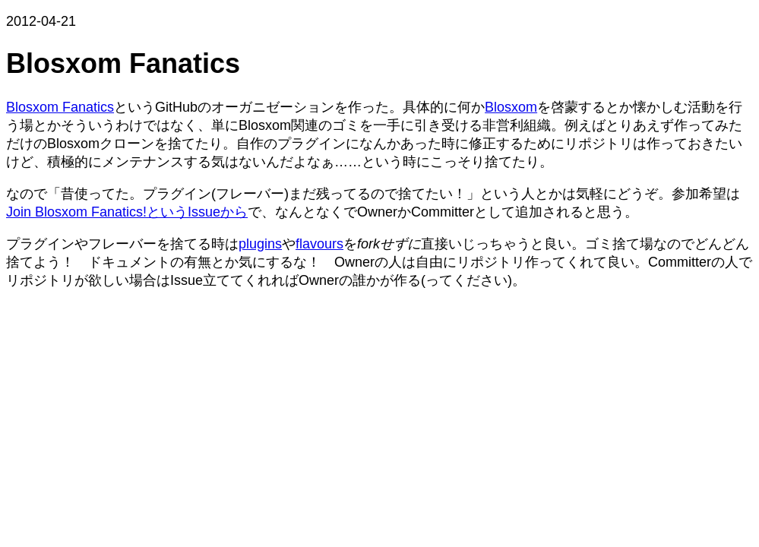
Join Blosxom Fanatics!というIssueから (127, 212)
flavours (319, 243)
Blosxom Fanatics (60, 107)
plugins (260, 243)
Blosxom (511, 107)
